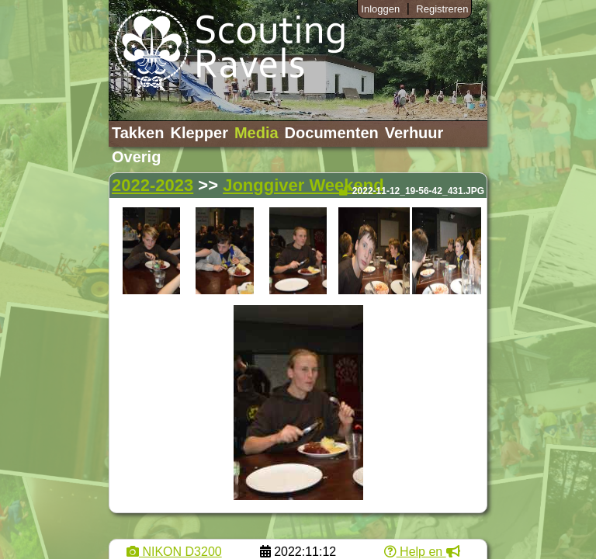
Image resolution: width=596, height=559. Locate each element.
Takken (138, 132)
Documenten (332, 132)
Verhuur (414, 132)
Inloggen (380, 9)
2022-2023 (152, 185)
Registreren (442, 9)
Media (256, 132)
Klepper (198, 132)
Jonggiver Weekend (303, 185)
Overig (136, 156)
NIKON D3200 (174, 551)
